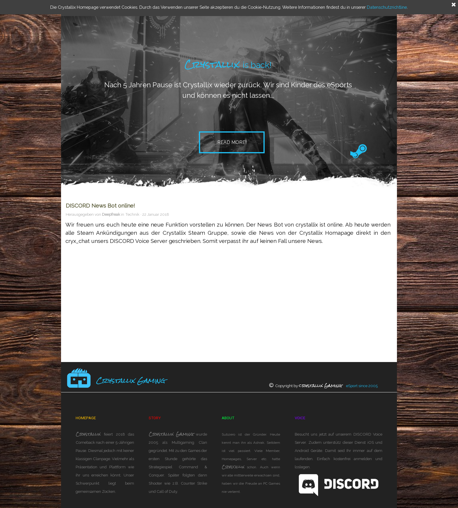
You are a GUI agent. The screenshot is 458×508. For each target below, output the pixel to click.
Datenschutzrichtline (387, 7)
